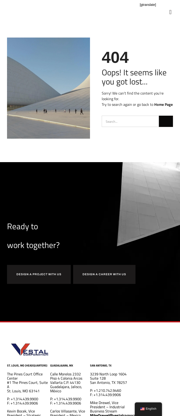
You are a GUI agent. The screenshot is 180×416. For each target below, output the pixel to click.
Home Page (163, 104)
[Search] (166, 121)
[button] (170, 12)
